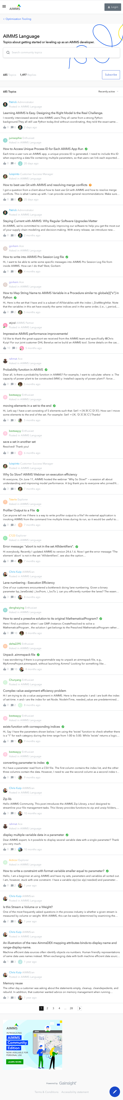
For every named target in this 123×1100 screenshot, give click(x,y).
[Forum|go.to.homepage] (15, 7)
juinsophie (15, 138)
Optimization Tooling (18, 19)
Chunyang (15, 679)
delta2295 (15, 643)
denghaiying (16, 607)
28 (71, 1008)
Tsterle (13, 499)
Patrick (13, 102)
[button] (4, 7)
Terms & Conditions (46, 1092)
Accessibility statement (75, 1092)
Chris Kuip (15, 571)
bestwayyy (15, 394)
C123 (12, 535)
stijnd (12, 322)
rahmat (13, 358)
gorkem (13, 246)
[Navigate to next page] (79, 1008)
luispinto (14, 174)
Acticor (13, 860)
